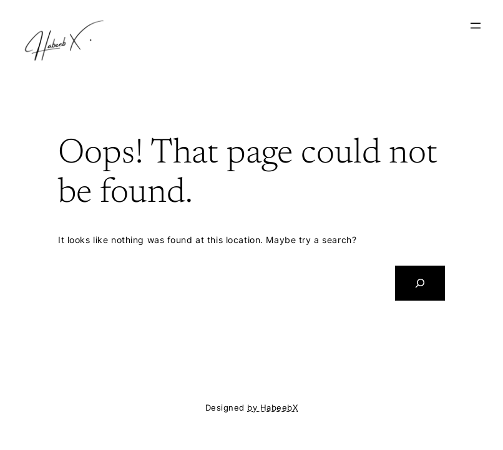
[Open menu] (475, 25)
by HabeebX (272, 407)
